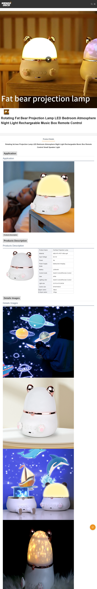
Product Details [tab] (48, 139)
